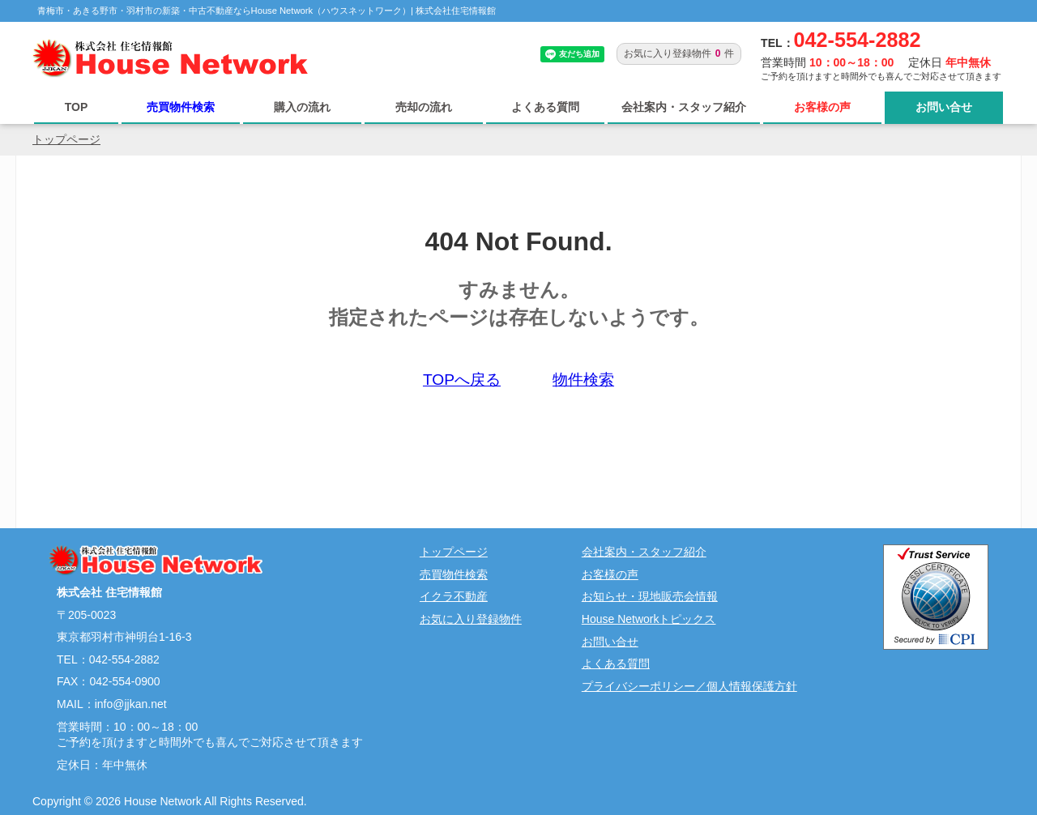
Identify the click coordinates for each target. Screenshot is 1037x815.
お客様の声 (822, 106)
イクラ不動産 (454, 596)
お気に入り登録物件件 (679, 53)
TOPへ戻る (462, 379)
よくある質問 (545, 106)
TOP (76, 106)
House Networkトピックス (649, 618)
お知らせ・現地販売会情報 (650, 596)
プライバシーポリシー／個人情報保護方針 (689, 686)
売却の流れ (423, 106)
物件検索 (583, 379)
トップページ (66, 139)
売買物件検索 (181, 106)
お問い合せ (943, 106)
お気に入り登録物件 (471, 619)
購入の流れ (302, 106)
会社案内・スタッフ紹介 (683, 106)
